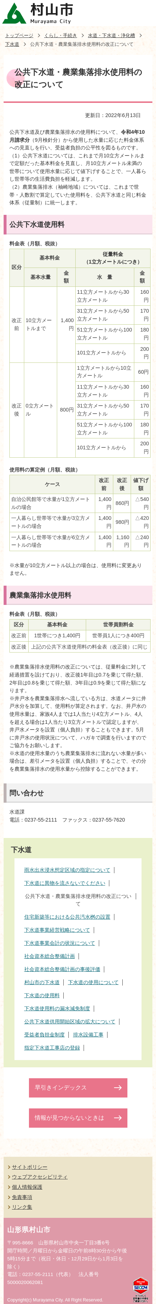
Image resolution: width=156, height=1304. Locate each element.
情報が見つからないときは (69, 1118)
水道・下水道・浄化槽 (111, 35)
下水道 (12, 44)
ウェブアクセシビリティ (40, 1177)
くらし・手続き (60, 35)
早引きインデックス (61, 1087)
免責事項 (22, 1197)
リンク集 (22, 1207)
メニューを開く (143, 13)
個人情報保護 (27, 1187)
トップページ (19, 35)
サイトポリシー (29, 1167)
